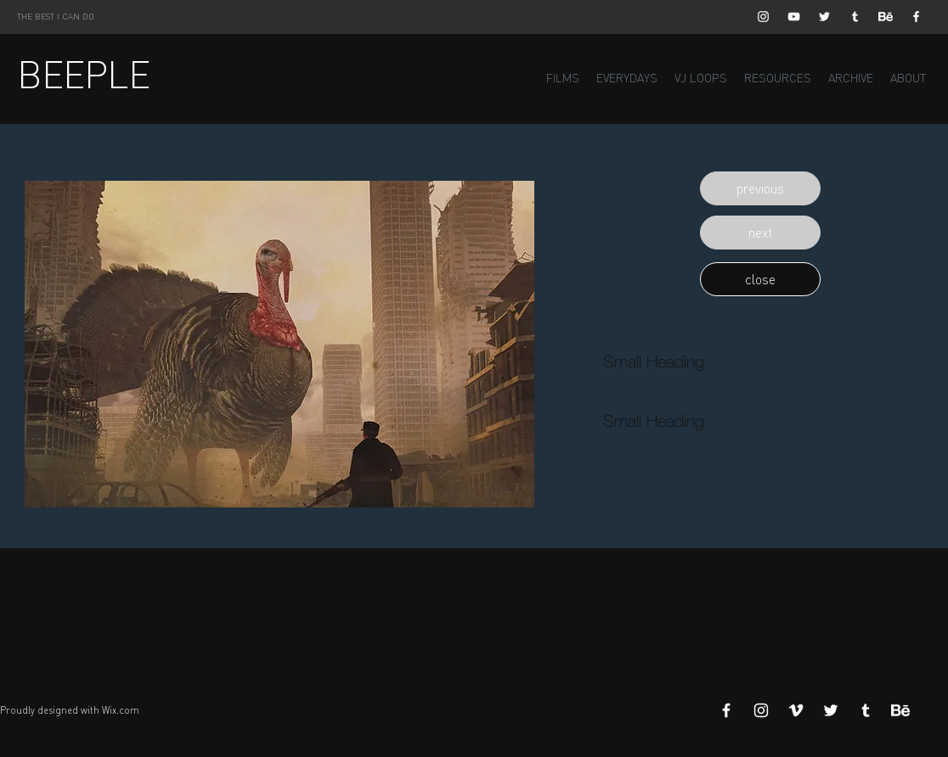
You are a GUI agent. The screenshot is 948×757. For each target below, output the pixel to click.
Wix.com (120, 710)
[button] (760, 188)
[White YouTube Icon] (794, 16)
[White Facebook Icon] (916, 16)
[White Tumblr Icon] (855, 16)
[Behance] (885, 16)
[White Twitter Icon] (824, 16)
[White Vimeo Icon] (796, 710)
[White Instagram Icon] (763, 16)
